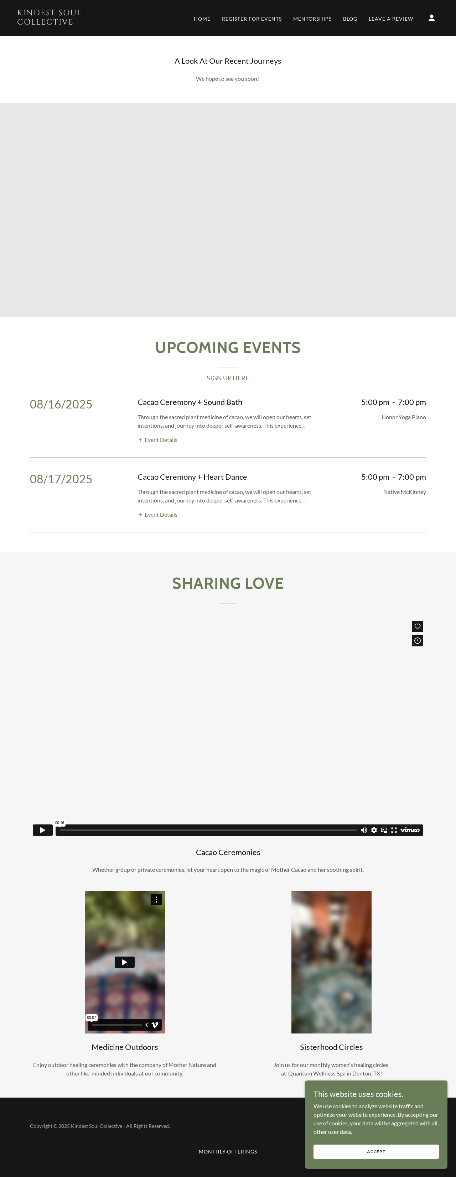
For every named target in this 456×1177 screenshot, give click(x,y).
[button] (432, 18)
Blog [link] (350, 19)
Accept (376, 1151)
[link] (76, 22)
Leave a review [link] (391, 19)
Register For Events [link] (252, 19)
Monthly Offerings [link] (228, 1152)
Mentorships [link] (312, 19)
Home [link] (202, 19)
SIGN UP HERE (228, 378)
